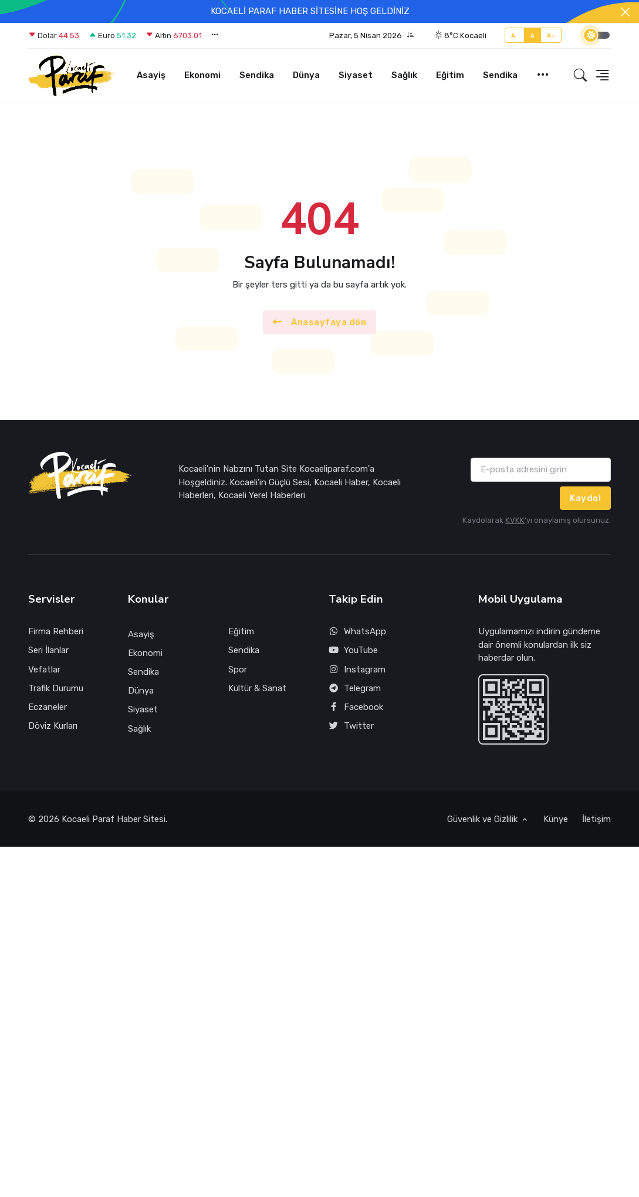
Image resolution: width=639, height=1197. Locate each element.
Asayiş (151, 75)
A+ (551, 35)
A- (515, 35)
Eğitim (450, 75)
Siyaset (356, 75)
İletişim (596, 819)
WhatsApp (358, 631)
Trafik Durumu (55, 688)
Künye (555, 819)
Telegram (355, 688)
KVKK (515, 520)
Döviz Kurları (52, 726)
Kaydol (585, 498)
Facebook (356, 707)
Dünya (306, 75)
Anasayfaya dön (320, 322)
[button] (371, 36)
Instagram (357, 670)
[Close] (625, 12)
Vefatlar (44, 669)
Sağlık (404, 75)
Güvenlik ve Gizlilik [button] (483, 819)
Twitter (351, 726)
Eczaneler (47, 707)
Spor (237, 669)
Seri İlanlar (48, 650)
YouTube (353, 650)
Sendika (256, 75)
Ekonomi (202, 75)
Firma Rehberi (55, 631)
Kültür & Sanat (257, 688)
